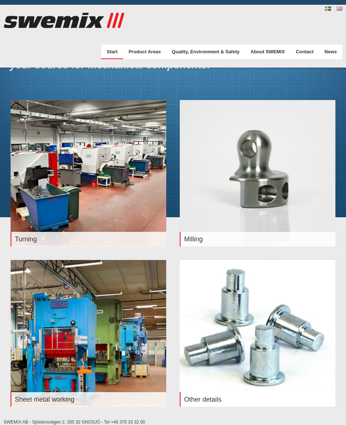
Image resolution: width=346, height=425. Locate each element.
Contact (304, 51)
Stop (19, 173)
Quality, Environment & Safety (205, 51)
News (330, 51)
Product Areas (145, 51)
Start (112, 51)
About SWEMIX (268, 51)
